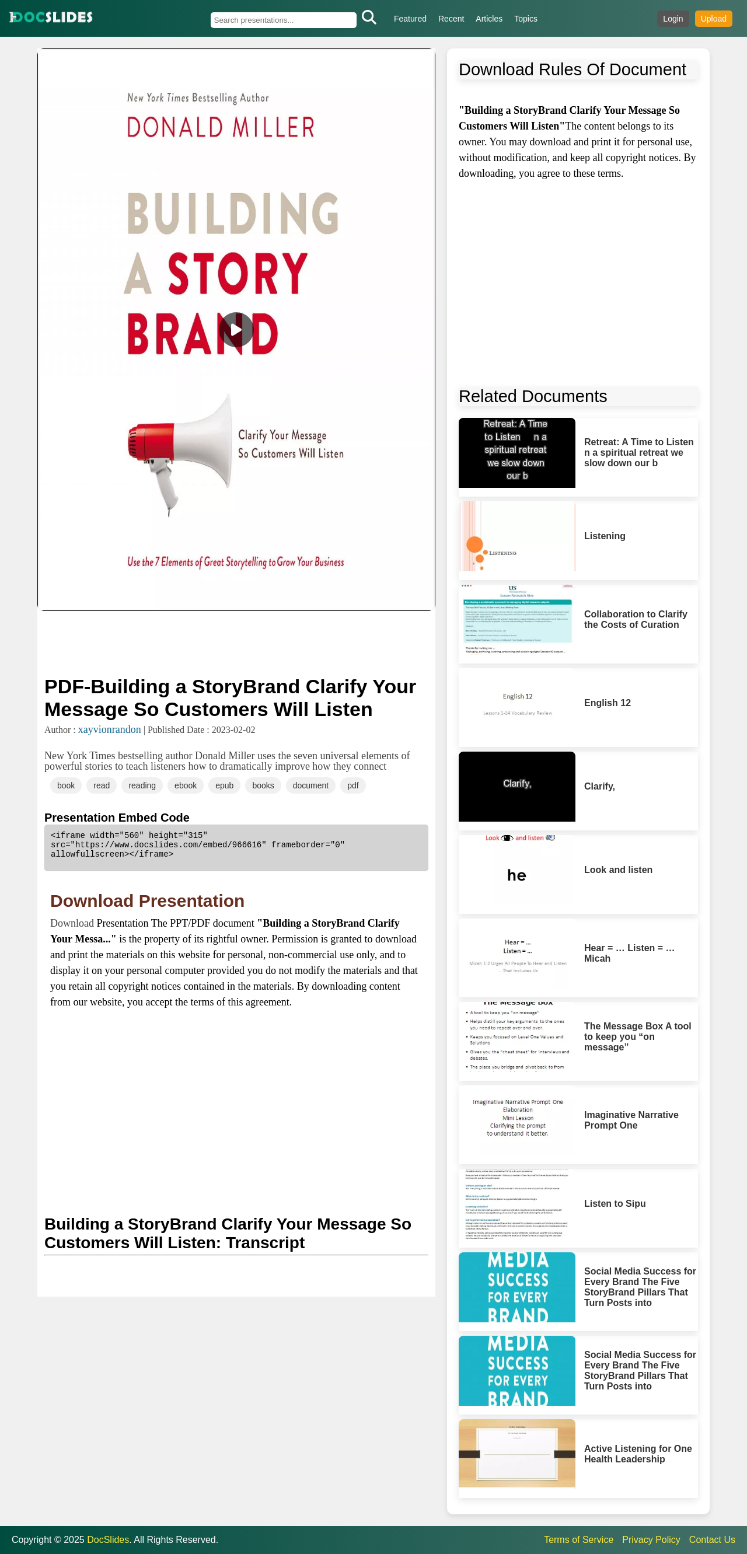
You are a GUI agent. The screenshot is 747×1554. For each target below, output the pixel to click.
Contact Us (712, 1540)
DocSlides (108, 1540)
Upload (714, 18)
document (311, 785)
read (101, 785)
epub (224, 785)
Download (73, 923)
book (66, 785)
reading (142, 785)
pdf (352, 785)
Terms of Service (578, 1540)
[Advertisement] (236, 642)
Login (673, 18)
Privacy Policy (651, 1540)
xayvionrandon (109, 729)
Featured (410, 18)
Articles (489, 18)
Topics (525, 18)
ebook (185, 785)
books (263, 785)
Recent (451, 18)
